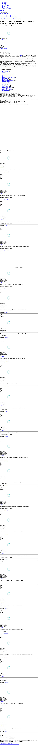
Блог (3, 6)
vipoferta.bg (6, 225)
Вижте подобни (3, 48)
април (10, 67)
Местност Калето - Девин (6, 75)
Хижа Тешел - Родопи (6, 85)
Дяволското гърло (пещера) (7, 89)
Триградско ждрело (5, 88)
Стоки (4, 3)
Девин (21, 55)
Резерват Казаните (5, 79)
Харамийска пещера (5, 90)
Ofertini (2, 10)
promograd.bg (6, 337)
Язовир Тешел (4, 84)
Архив (1, 744)
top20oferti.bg (6, 172)
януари (6, 67)
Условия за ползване (11, 744)
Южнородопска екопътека (6, 87)
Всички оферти (3, 15)
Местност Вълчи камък (6, 83)
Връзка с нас (5, 7)
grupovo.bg (5, 559)
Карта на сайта (5, 744)
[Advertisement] (7, 120)
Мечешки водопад (5, 76)
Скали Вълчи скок (5, 86)
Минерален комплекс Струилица (7, 74)
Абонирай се (2, 39)
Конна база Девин (5, 71)
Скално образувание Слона (6, 73)
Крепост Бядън (4, 78)
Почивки (4, 2)
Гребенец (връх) (5, 72)
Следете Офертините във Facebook (6, 743)
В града (4, 4)
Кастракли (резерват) (6, 81)
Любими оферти (5, 5)
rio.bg (5, 42)
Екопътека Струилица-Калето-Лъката (8, 77)
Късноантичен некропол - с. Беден (8, 80)
